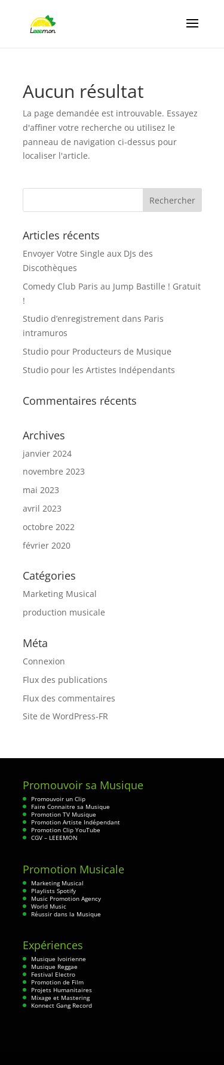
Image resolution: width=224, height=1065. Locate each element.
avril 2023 (42, 508)
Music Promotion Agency (66, 898)
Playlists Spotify (53, 891)
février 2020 (46, 545)
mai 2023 (41, 489)
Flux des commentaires (69, 698)
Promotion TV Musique (63, 814)
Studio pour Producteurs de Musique (97, 351)
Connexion (44, 661)
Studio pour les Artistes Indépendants (99, 369)
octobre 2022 (49, 526)
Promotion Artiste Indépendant (75, 822)
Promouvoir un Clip (58, 799)
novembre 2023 (54, 471)
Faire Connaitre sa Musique (70, 806)
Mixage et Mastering (60, 997)
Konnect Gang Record (61, 1005)
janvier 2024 (47, 453)
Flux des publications (65, 679)
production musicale (64, 612)
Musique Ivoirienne (58, 959)
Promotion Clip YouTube (65, 830)
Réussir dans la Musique (66, 914)
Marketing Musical (60, 593)
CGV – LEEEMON (54, 837)
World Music (48, 906)
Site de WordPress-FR (65, 716)
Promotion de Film (57, 982)
